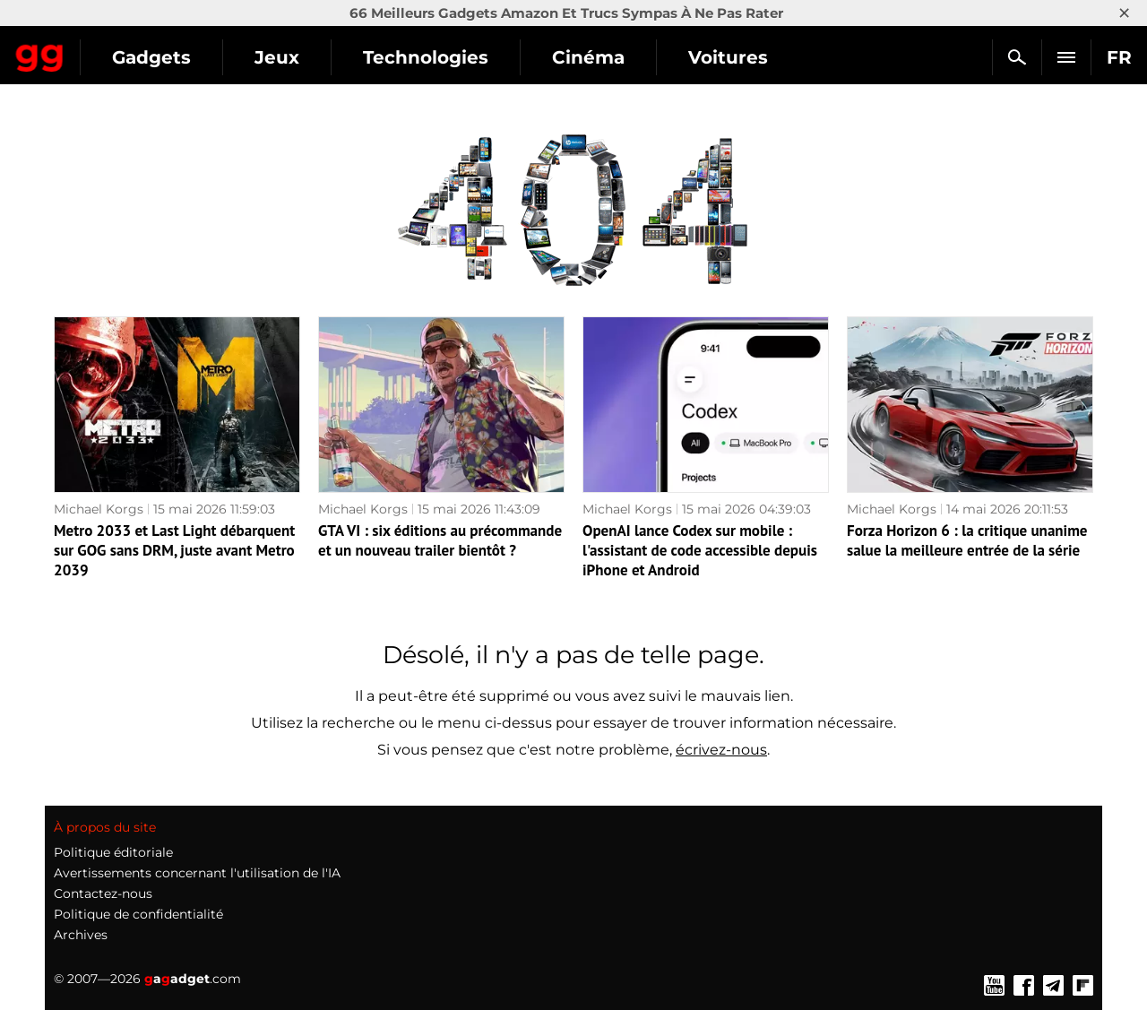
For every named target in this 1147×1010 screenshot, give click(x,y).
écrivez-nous (721, 749)
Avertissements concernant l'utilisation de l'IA (197, 873)
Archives (81, 935)
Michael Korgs (98, 509)
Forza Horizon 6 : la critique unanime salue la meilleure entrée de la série (967, 540)
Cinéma (749, 57)
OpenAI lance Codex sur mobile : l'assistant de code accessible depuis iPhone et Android (699, 550)
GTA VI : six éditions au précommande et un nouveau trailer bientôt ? (440, 540)
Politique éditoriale (113, 852)
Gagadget (120, 49)
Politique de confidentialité (138, 914)
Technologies (587, 57)
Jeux (438, 57)
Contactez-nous (103, 893)
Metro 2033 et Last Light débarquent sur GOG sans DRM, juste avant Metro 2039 (174, 550)
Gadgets (312, 57)
